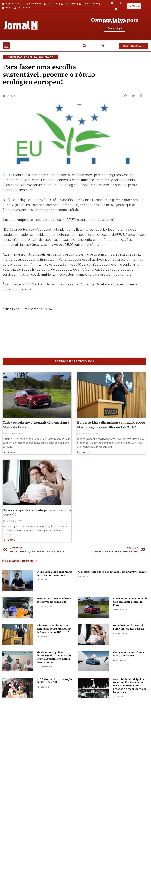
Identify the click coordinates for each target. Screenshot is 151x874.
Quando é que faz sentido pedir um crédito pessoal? (129, 662)
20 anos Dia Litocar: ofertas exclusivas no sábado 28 (54, 635)
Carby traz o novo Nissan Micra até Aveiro (128, 689)
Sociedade (45, 62)
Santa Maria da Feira (22, 62)
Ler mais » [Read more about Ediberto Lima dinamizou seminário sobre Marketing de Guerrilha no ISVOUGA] (83, 487)
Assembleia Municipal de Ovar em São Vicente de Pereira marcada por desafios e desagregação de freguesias (130, 721)
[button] (6, 50)
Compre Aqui (114, 30)
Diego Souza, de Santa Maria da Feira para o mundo (54, 608)
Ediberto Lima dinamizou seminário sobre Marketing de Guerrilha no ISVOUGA (54, 664)
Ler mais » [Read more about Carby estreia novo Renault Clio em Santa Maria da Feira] (9, 487)
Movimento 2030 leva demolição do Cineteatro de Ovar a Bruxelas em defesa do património (54, 692)
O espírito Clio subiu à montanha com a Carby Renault (112, 606)
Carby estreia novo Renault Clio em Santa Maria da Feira (130, 637)
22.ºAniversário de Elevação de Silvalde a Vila (54, 716)
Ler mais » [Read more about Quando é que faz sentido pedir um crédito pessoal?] (9, 575)
